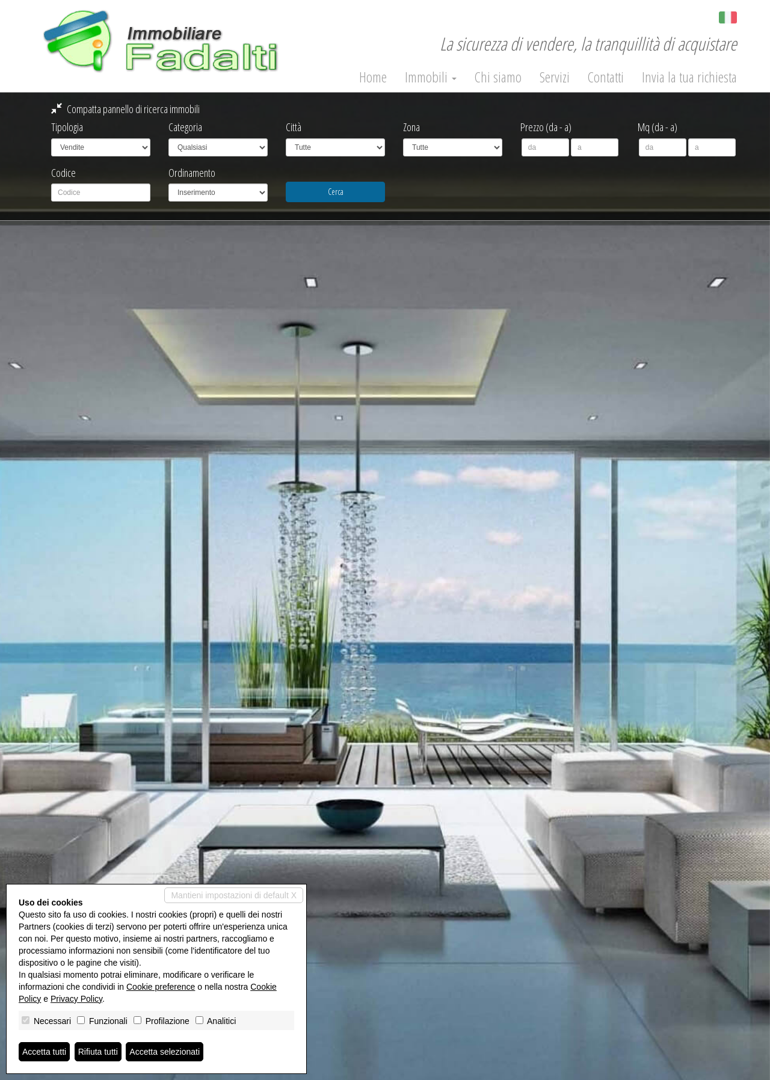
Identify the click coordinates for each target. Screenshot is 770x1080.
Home (373, 77)
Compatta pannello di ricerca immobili (125, 109)
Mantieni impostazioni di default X (234, 895)
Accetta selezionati (164, 1052)
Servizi (555, 77)
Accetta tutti (44, 1052)
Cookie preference (160, 987)
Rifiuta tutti (98, 1052)
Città (293, 127)
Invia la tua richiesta (689, 77)
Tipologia (67, 127)
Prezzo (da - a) (545, 127)
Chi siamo (498, 77)
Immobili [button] (431, 77)
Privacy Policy (76, 999)
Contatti (606, 77)
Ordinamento (191, 172)
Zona (411, 127)
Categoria (185, 127)
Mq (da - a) (657, 127)
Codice (63, 172)
